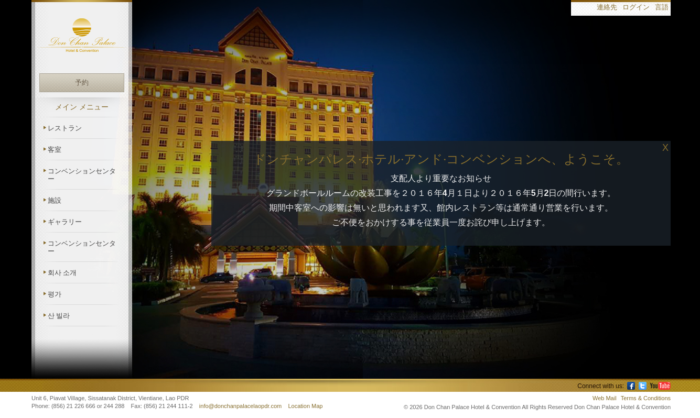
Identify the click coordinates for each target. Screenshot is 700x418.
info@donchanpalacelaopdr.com (241, 406)
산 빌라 (59, 316)
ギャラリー (65, 222)
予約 (82, 82)
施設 (54, 200)
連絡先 (607, 7)
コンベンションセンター (82, 175)
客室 (54, 149)
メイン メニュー (82, 107)
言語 (662, 7)
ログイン (636, 7)
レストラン (65, 128)
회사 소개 (62, 273)
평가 (54, 294)
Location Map (305, 406)
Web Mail (605, 398)
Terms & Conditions (646, 398)
